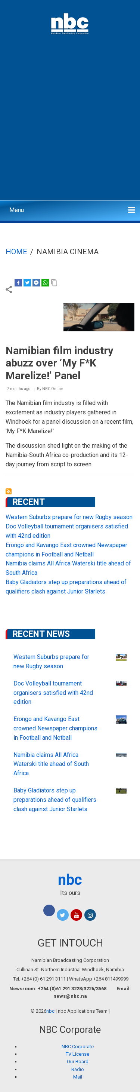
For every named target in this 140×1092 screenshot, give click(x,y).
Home (16, 251)
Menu (16, 210)
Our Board (77, 1061)
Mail (77, 1077)
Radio (77, 1069)
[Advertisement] (70, 124)
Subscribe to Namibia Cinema (9, 491)
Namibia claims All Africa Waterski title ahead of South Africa (51, 764)
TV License (77, 1054)
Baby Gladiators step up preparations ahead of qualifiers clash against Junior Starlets (54, 800)
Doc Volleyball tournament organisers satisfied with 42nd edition (53, 693)
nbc (70, 880)
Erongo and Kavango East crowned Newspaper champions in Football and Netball (55, 728)
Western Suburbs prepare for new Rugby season (69, 517)
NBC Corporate (78, 1046)
